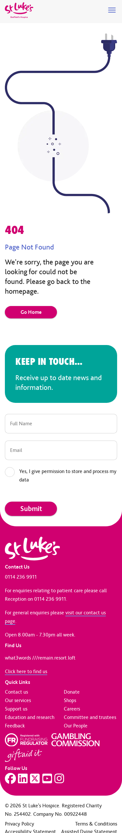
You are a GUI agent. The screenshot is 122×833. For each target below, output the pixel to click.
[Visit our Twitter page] (34, 778)
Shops (70, 700)
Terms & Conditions (96, 824)
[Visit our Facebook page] (10, 778)
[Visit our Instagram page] (59, 778)
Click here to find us (26, 671)
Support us (16, 709)
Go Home (31, 312)
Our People (76, 726)
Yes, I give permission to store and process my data (67, 475)
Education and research (29, 717)
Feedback (15, 726)
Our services (18, 700)
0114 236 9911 (21, 577)
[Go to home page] (19, 10)
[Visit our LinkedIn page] (22, 778)
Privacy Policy (19, 824)
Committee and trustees (90, 717)
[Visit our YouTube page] (47, 778)
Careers (72, 709)
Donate (72, 692)
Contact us (16, 692)
